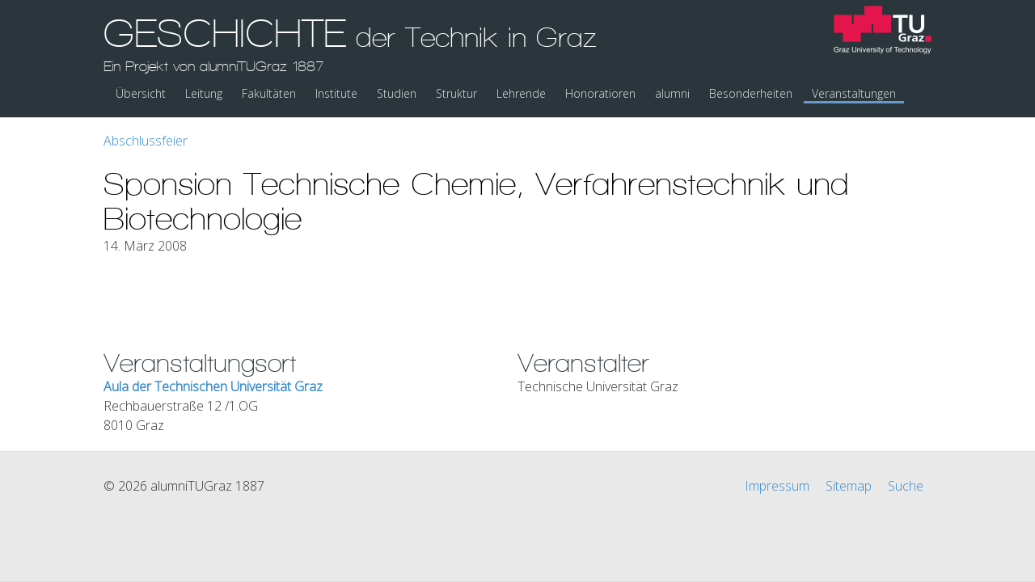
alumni (672, 93)
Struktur (456, 93)
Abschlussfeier (146, 141)
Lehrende (521, 93)
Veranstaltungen (854, 93)
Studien (396, 93)
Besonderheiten (750, 93)
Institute (336, 93)
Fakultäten (269, 93)
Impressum (777, 486)
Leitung (203, 93)
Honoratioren (600, 93)
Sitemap (849, 486)
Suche (905, 486)
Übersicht (141, 93)
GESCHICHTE (350, 42)
